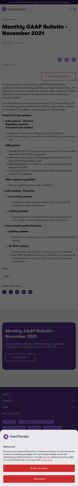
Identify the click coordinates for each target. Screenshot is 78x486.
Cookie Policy (46, 460)
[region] (39, 458)
